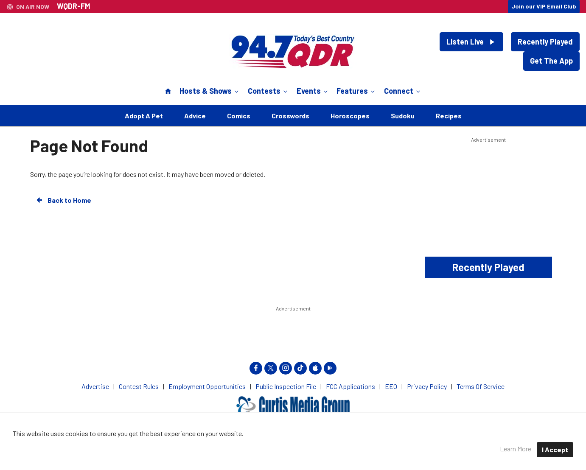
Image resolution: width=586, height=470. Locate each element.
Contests (268, 90)
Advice (195, 116)
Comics (238, 116)
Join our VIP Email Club (543, 6)
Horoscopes (350, 116)
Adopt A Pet (144, 116)
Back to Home (63, 200)
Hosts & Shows (209, 90)
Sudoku (403, 116)
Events (313, 90)
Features (356, 90)
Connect (403, 90)
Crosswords (290, 116)
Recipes (449, 116)
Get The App (551, 60)
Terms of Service (384, 444)
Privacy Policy (328, 444)
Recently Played (545, 41)
